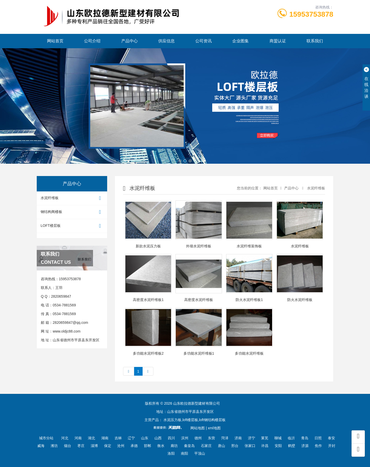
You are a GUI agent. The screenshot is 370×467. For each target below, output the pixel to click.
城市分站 (46, 438)
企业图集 (240, 41)
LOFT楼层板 (72, 226)
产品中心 (129, 41)
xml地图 (214, 428)
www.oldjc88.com (66, 331)
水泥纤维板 (72, 198)
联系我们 (315, 41)
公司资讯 (203, 41)
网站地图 (197, 428)
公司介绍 (92, 41)
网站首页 (55, 41)
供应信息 (166, 41)
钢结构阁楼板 (72, 212)
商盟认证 (278, 41)
